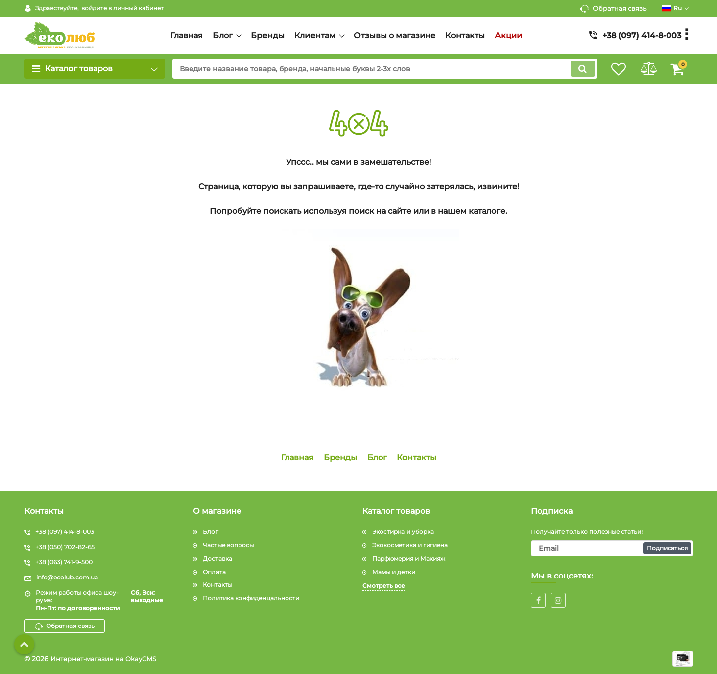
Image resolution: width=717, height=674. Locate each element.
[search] (377, 69)
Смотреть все (383, 585)
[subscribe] (612, 548)
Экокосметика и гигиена (410, 545)
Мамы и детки (393, 572)
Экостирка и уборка (403, 531)
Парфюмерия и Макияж (408, 558)
